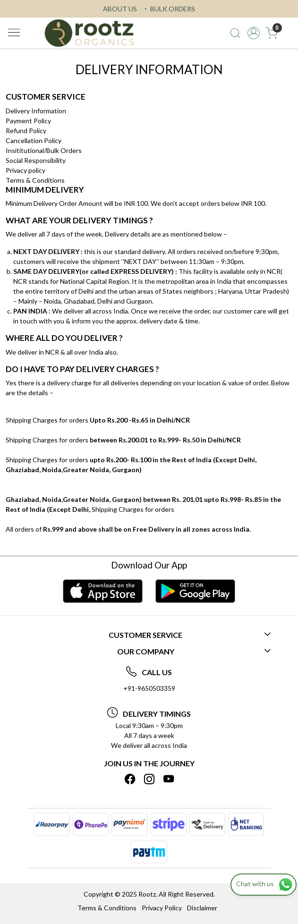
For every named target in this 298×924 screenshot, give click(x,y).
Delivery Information (36, 111)
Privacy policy (25, 170)
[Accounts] (253, 33)
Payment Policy (28, 121)
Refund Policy (26, 131)
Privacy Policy (162, 908)
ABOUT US (120, 9)
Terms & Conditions (35, 180)
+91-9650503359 (149, 688)
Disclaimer (202, 908)
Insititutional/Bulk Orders (44, 150)
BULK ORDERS (168, 9)
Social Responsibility (36, 160)
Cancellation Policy (33, 140)
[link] (235, 33)
